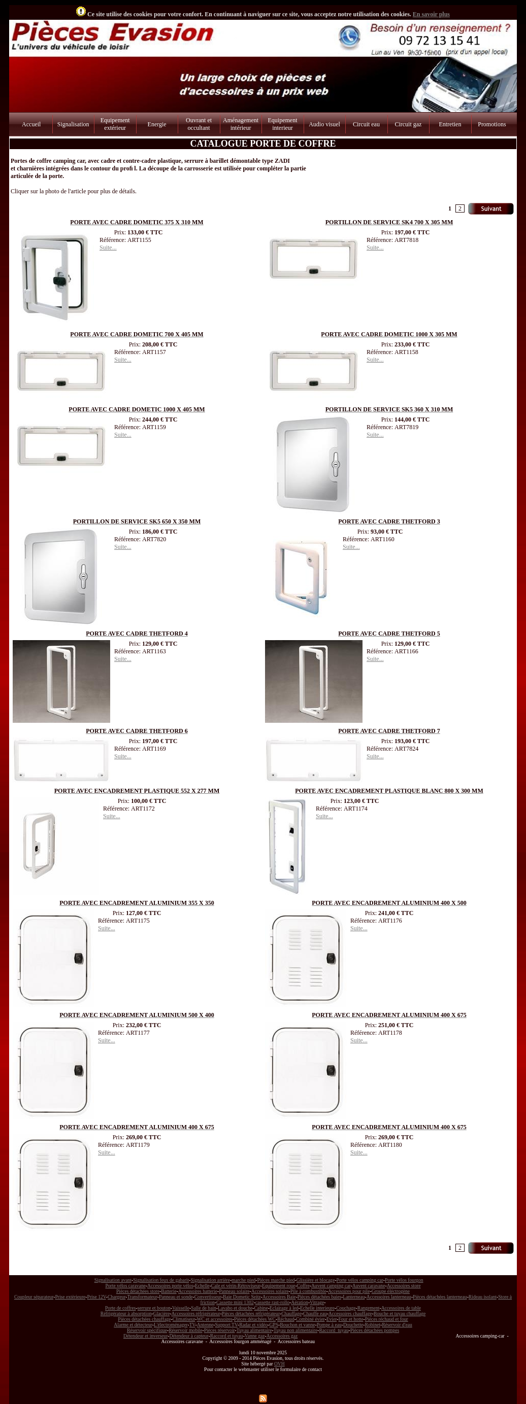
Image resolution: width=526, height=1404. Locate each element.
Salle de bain (203, 1308)
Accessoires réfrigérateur (195, 1313)
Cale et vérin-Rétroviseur (235, 1285)
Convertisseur (207, 1297)
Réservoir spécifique (147, 1330)
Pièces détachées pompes (374, 1330)
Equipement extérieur (115, 124)
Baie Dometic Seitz (242, 1297)
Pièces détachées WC (255, 1319)
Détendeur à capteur (188, 1336)
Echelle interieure (317, 1308)
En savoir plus (431, 14)
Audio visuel (324, 124)
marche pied (243, 1280)
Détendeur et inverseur (145, 1336)
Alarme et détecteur (133, 1324)
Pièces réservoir (219, 1330)
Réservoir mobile (185, 1330)
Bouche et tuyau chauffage (399, 1313)
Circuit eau (366, 124)
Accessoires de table (401, 1308)
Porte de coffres (120, 1308)
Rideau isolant (483, 1297)
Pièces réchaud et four (386, 1319)
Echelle (202, 1285)
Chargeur (116, 1297)
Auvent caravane (368, 1285)
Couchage (345, 1308)
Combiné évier (310, 1319)
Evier (331, 1319)
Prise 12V (96, 1297)
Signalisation (73, 124)
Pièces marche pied (275, 1280)
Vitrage (317, 1302)
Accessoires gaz (282, 1336)
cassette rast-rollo (272, 1302)
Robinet (372, 1324)
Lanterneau (354, 1297)
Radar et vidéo (253, 1324)
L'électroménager (171, 1324)
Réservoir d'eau (397, 1324)
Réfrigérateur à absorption (126, 1313)
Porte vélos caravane (125, 1285)
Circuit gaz (407, 124)
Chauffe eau (314, 1313)
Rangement (368, 1308)
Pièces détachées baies (319, 1297)
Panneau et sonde (176, 1297)
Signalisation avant (113, 1280)
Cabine (261, 1308)
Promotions (492, 124)
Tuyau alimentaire (254, 1330)
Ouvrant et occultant (199, 124)
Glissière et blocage (316, 1280)
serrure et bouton (154, 1308)
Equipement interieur (283, 124)
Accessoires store (404, 1285)
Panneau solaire (234, 1291)
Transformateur (142, 1297)
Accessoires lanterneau (389, 1297)
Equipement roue (278, 1285)
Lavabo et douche (235, 1308)
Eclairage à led (284, 1308)
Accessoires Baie (279, 1297)
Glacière (161, 1313)
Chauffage (291, 1313)
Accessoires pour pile (349, 1291)
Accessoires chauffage (350, 1313)
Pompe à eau (329, 1324)
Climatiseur (184, 1319)
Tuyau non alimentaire (296, 1330)
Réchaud (285, 1319)
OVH (279, 1363)
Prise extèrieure (70, 1297)
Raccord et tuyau (226, 1336)
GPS (273, 1324)
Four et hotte (350, 1319)
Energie (157, 124)
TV (192, 1324)
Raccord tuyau (333, 1330)
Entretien (450, 124)
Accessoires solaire (270, 1291)
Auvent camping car (331, 1285)
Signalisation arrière (210, 1280)
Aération (299, 1302)
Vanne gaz (255, 1336)
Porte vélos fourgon (404, 1280)
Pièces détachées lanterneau (440, 1297)
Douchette (353, 1324)
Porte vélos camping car (360, 1280)
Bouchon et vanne (297, 1324)
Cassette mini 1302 (235, 1302)
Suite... (108, 247)
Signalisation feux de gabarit (161, 1280)
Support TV (226, 1324)
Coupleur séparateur (33, 1297)
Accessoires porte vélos (170, 1285)
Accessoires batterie (197, 1291)
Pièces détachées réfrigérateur (251, 1313)
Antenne (205, 1324)
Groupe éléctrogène (391, 1291)
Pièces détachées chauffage (144, 1319)
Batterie (168, 1291)
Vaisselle (180, 1308)
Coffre (303, 1285)
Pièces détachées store (137, 1291)
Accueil (31, 124)
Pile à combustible (308, 1291)
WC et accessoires (215, 1319)
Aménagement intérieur (240, 124)
